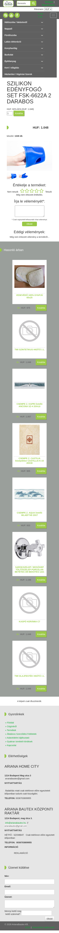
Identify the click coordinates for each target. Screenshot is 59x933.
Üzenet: (8, 897)
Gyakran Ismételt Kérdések (20, 741)
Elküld (49, 919)
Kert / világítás (12, 67)
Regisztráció (48, 5)
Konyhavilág (11, 48)
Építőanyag (10, 61)
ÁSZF (27, 927)
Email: (8, 886)
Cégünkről (12, 726)
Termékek (11, 730)
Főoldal (10, 722)
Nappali (8, 29)
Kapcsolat (11, 745)
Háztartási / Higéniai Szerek (18, 74)
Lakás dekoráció (13, 41)
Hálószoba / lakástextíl (16, 22)
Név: (7, 876)
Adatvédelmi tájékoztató (18, 738)
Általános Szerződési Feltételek (21, 734)
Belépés (49, 2)
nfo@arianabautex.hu (16, 823)
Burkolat (9, 54)
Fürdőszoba (10, 35)
